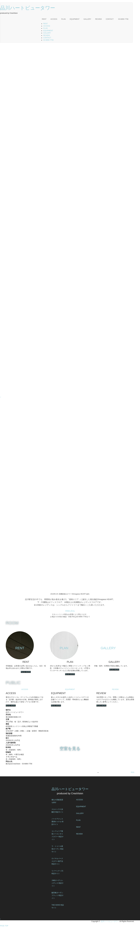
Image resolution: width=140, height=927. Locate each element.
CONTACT (110, 19)
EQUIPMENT (74, 19)
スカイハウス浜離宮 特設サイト (57, 810)
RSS (132, 772)
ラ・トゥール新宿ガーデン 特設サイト (57, 849)
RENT (44, 19)
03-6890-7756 (123, 19)
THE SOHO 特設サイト (58, 906)
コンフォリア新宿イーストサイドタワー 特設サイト (57, 835)
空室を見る (70, 611)
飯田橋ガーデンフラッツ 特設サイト (57, 895)
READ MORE (26, 672)
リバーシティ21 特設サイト (57, 872)
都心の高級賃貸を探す (57, 801)
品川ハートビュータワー (27, 8)
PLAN (63, 19)
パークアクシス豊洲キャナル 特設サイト (57, 821)
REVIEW (98, 19)
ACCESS (53, 19)
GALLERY (87, 19)
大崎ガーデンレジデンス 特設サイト (57, 883)
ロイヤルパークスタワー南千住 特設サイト (57, 861)
